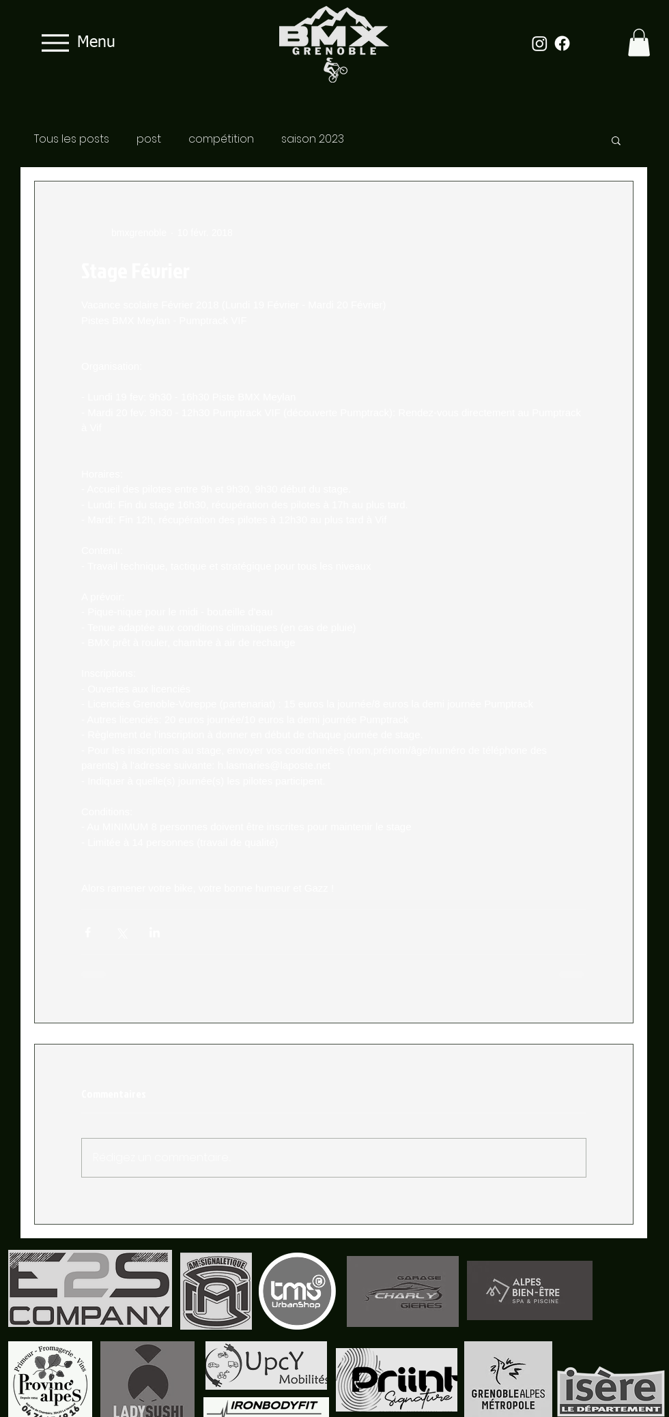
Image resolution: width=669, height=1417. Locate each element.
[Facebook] (562, 43)
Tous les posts (71, 139)
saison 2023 (312, 139)
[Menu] (74, 42)
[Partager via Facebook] (87, 932)
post (149, 139)
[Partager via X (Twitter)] (121, 932)
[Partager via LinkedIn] (154, 932)
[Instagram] (540, 43)
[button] (639, 43)
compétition (221, 139)
